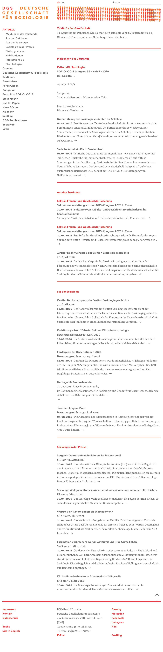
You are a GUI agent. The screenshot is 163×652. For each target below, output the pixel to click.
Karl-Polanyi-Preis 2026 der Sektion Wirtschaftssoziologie (93, 330)
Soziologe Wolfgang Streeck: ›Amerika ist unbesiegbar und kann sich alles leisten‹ (107, 490)
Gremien (9, 68)
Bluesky (116, 609)
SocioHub (10, 124)
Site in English (11, 631)
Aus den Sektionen (18, 38)
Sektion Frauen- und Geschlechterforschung (84, 201)
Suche (6, 626)
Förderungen (12, 86)
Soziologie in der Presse (21, 47)
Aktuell (10, 29)
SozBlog (9, 116)
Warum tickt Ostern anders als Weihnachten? (85, 511)
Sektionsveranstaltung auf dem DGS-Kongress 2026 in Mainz (94, 205)
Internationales (16, 60)
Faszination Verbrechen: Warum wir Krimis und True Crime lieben (97, 542)
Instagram (118, 622)
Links (7, 129)
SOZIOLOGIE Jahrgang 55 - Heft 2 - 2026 (83, 71)
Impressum (9, 609)
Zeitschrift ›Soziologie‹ (71, 67)
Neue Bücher (12, 107)
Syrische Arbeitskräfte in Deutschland (80, 149)
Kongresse (10, 90)
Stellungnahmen (17, 51)
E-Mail (61, 635)
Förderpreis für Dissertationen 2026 (79, 352)
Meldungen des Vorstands (23, 34)
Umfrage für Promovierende (74, 382)
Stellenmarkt (12, 99)
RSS (114, 626)
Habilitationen (16, 55)
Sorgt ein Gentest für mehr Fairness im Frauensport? (89, 455)
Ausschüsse (11, 81)
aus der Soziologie (68, 291)
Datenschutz (10, 618)
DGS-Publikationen (16, 120)
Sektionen (10, 77)
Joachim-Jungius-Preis (71, 408)
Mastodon (118, 613)
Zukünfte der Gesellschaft (73, 28)
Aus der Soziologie (18, 42)
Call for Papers (13, 103)
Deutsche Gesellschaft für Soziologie (27, 73)
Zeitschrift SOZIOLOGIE (19, 94)
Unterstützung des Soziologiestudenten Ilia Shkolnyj (89, 119)
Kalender (10, 112)
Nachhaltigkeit (16, 64)
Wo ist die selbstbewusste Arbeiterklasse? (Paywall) (89, 576)
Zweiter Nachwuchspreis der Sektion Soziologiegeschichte (93, 253)
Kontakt (7, 613)
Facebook (118, 618)
